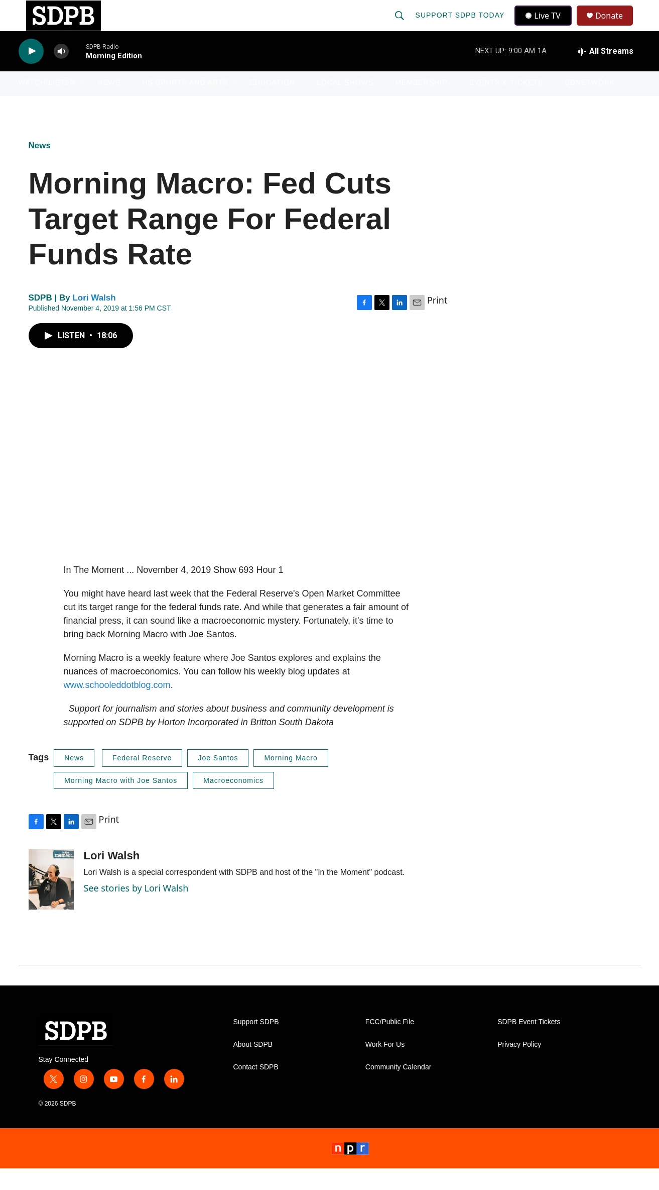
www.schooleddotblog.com (117, 707)
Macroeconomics (233, 802)
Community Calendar (398, 1089)
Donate (615, 26)
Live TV (546, 26)
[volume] (61, 73)
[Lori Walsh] (51, 901)
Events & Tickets (506, 105)
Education (272, 105)
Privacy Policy (519, 1066)
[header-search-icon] (400, 26)
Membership (421, 105)
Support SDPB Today (461, 26)
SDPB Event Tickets (528, 1044)
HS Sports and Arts (185, 105)
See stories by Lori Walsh (136, 910)
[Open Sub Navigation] (83, 105)
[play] (31, 73)
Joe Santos (218, 779)
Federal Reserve (142, 779)
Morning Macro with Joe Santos (120, 802)
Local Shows (345, 105)
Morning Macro (290, 779)
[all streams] (605, 73)
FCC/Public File (389, 1044)
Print (437, 322)
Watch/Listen (47, 105)
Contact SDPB (256, 1089)
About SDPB (253, 1066)
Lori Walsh (93, 319)
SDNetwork (590, 105)
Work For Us (385, 1066)
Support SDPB (256, 1044)
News (108, 105)
